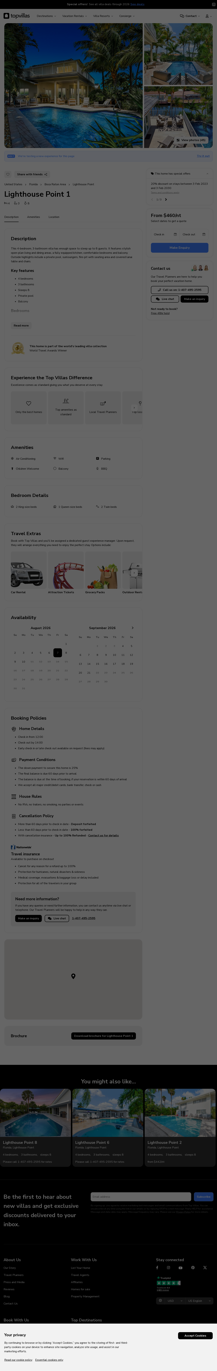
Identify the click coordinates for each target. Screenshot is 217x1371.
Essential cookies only (49, 1360)
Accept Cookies (195, 1336)
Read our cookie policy (18, 1360)
